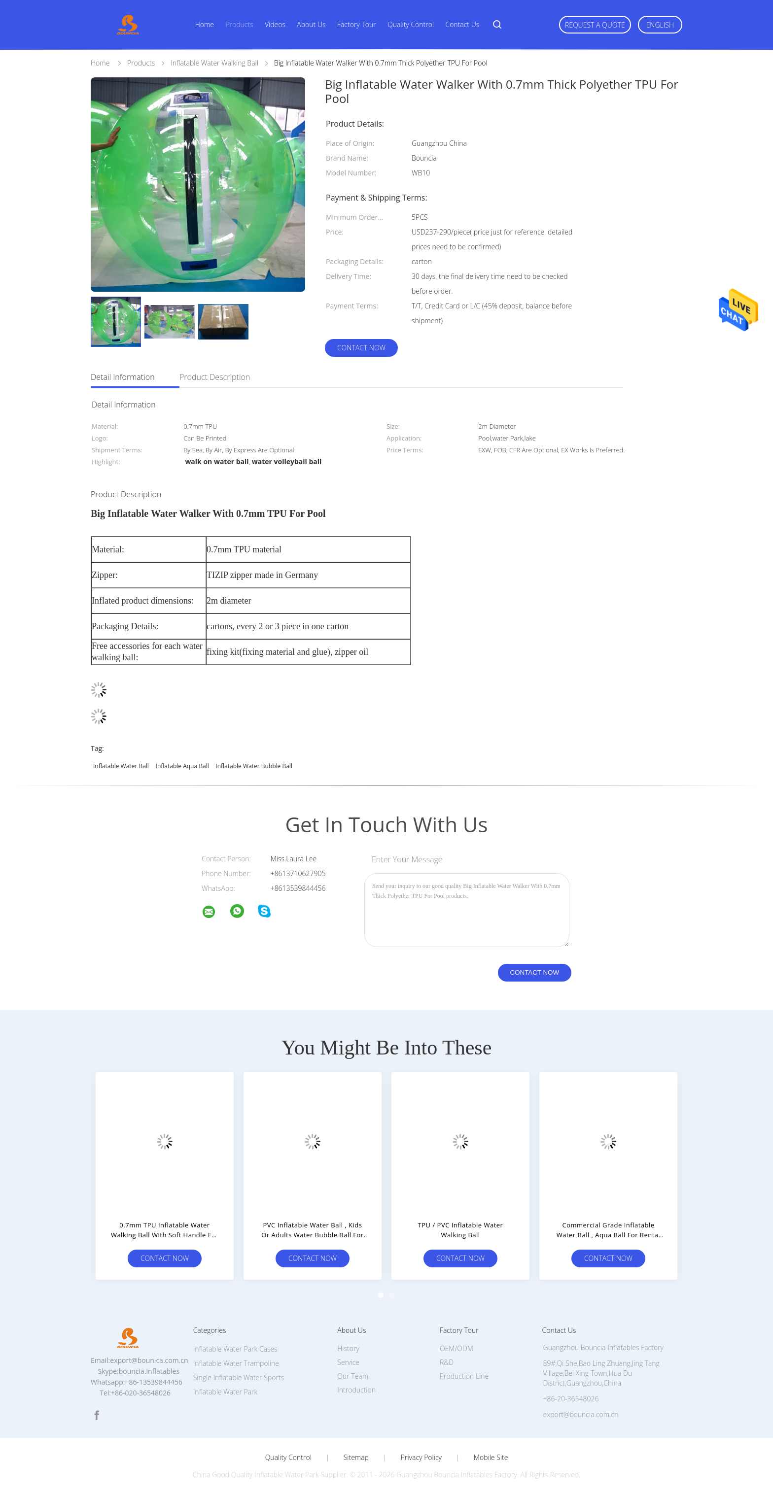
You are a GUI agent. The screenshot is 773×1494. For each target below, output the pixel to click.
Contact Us (462, 24)
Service (348, 1362)
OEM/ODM (456, 1348)
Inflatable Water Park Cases (235, 1349)
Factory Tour (356, 24)
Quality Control (410, 24)
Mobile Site (491, 1457)
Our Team (352, 1376)
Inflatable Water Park (225, 1391)
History (348, 1348)
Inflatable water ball (121, 766)
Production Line (464, 1376)
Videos (275, 24)
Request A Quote (595, 25)
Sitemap (356, 1457)
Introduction (356, 1389)
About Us (311, 24)
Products (239, 24)
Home (204, 24)
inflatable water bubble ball (253, 766)
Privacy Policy (421, 1457)
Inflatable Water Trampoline (236, 1363)
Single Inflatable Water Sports (238, 1377)
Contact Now (361, 347)
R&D (447, 1362)
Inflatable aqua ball (182, 766)
